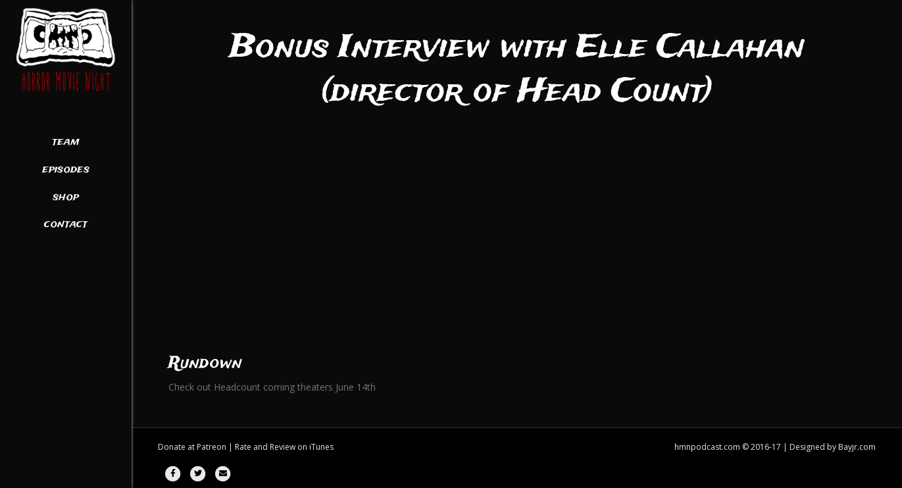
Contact (66, 224)
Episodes (65, 170)
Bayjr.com (857, 446)
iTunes (321, 446)
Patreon (211, 446)
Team (66, 142)
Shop (66, 197)
